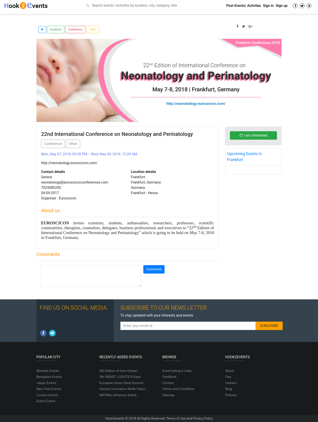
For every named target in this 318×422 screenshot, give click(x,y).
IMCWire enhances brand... (119, 395)
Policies (231, 395)
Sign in (268, 6)
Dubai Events (45, 401)
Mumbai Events (47, 371)
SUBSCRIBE (269, 326)
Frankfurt (55, 29)
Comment (154, 269)
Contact (168, 383)
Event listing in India (177, 371)
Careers (231, 383)
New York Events (48, 389)
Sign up (282, 6)
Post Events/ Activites (243, 6)
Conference (75, 29)
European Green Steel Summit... (122, 383)
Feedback (169, 377)
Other (92, 29)
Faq (228, 377)
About (229, 371)
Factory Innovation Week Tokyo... (123, 389)
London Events (47, 395)
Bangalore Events (49, 377)
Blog (228, 389)
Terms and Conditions (178, 389)
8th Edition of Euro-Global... (119, 371)
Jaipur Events (46, 383)
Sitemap (168, 395)
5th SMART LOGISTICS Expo (120, 377)
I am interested (253, 135)
